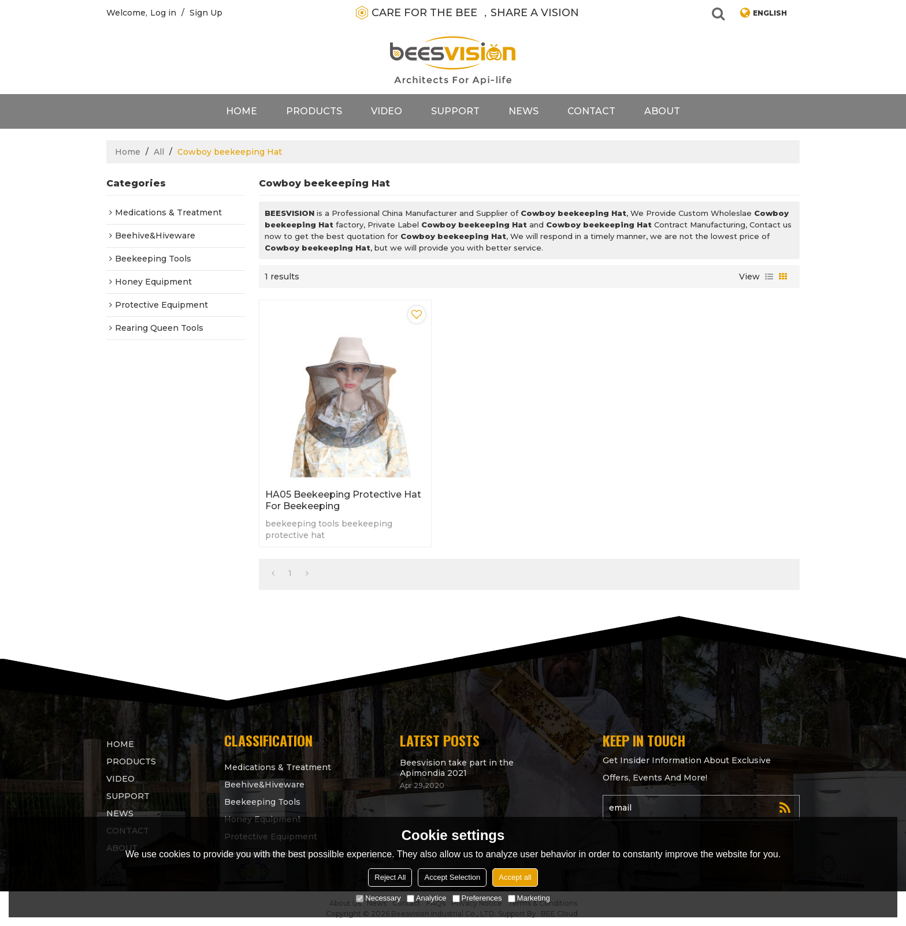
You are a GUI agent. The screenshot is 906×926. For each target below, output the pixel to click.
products (314, 111)
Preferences (477, 898)
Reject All (390, 877)
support (455, 111)
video (386, 111)
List (769, 276)
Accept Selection (452, 877)
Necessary (378, 898)
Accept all (515, 877)
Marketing (529, 898)
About (662, 111)
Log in (163, 13)
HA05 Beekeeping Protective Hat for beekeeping (343, 500)
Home (241, 111)
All (159, 152)
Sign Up (206, 13)
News (523, 111)
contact (591, 111)
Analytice (427, 898)
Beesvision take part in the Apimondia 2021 (457, 767)
